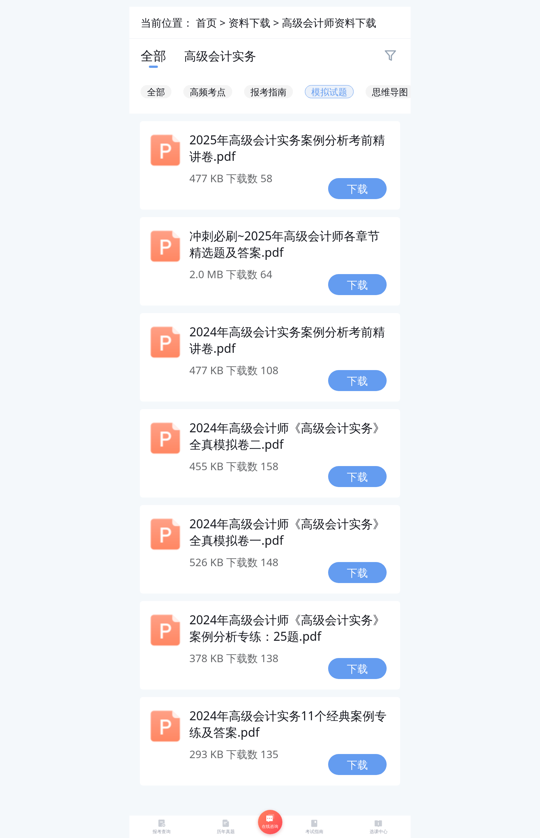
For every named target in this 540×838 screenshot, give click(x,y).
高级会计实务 (220, 56)
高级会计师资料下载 (329, 22)
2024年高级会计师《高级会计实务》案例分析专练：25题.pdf (287, 628)
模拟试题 (329, 91)
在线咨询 (270, 821)
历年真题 (226, 827)
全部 (153, 55)
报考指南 (268, 91)
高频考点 (208, 91)
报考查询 (162, 827)
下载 (357, 188)
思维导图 (390, 91)
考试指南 (314, 827)
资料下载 (250, 22)
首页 (206, 22)
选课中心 (378, 827)
